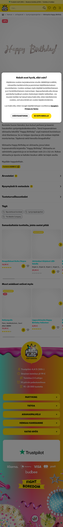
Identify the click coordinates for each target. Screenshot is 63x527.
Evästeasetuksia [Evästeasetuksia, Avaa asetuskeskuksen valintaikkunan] (20, 116)
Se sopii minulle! (41, 116)
